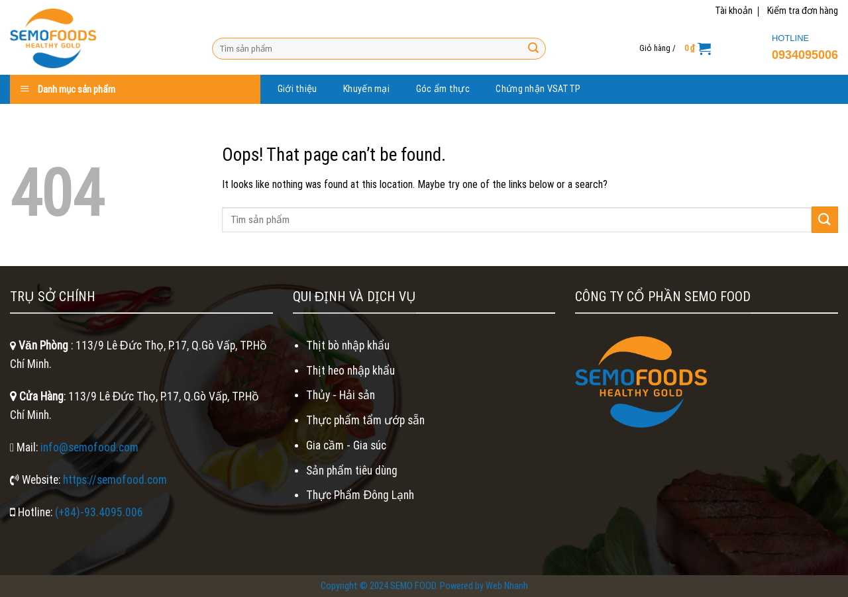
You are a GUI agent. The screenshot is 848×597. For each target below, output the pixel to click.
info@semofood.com (89, 447)
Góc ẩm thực (443, 89)
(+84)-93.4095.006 (99, 512)
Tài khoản (734, 11)
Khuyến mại (366, 89)
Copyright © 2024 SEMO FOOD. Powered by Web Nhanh (424, 586)
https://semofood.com (115, 479)
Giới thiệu (297, 89)
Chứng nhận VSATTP (538, 89)
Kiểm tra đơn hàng (802, 11)
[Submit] (533, 48)
